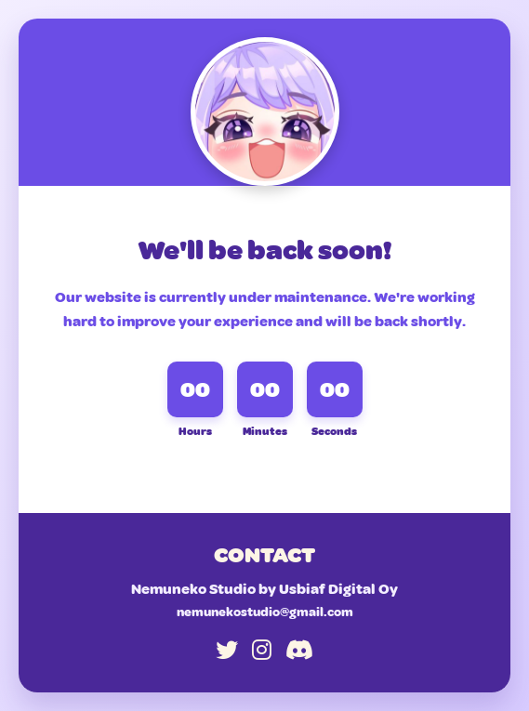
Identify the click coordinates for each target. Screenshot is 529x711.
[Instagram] (261, 651)
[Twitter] (227, 651)
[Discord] (299, 651)
